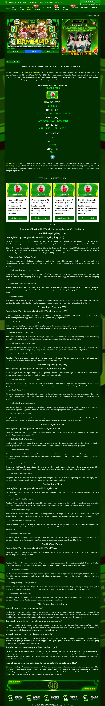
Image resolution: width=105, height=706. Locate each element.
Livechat (59, 2)
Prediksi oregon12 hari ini (15, 163)
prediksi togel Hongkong (29, 372)
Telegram (49, 2)
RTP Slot (50, 51)
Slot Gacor (37, 9)
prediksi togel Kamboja (14, 435)
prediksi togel (29, 261)
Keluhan (84, 7)
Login (15, 51)
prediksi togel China (91, 492)
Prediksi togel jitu (13, 287)
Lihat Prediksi (17, 218)
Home (14, 9)
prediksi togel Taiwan (14, 555)
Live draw (21, 9)
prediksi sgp (64, 339)
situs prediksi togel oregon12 (31, 72)
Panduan (94, 7)
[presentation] (51, 224)
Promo (33, 51)
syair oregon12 (11, 166)
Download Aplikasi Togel (16, 2)
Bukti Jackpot (66, 9)
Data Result (57, 9)
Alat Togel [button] (47, 7)
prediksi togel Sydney (41, 253)
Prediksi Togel (29, 9)
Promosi (75, 7)
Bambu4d (90, 244)
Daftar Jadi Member (36, 2)
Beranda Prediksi (13, 62)
